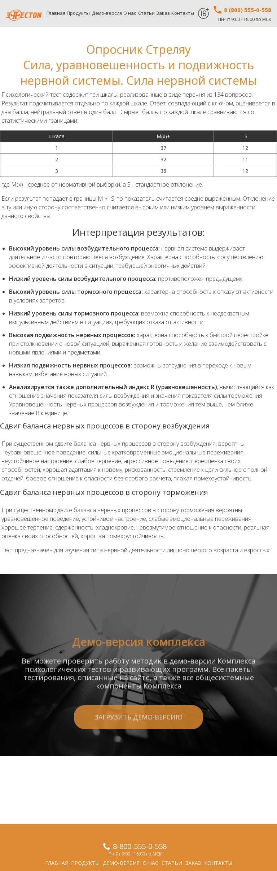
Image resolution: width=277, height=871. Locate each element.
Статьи (146, 13)
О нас (129, 13)
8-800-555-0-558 (140, 846)
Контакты (182, 13)
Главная (56, 13)
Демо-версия (107, 13)
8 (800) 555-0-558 (241, 9)
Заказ (163, 13)
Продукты (78, 13)
